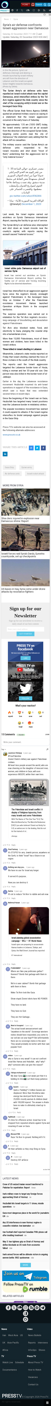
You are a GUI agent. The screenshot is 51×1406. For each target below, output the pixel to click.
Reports (32, 1342)
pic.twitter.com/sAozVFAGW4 (25, 196)
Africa (5, 1350)
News (6, 19)
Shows (42, 1350)
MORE (25, 1265)
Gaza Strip (9, 467)
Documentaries (9, 1370)
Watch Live (7, 1362)
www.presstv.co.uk (11, 434)
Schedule (19, 1362)
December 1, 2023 (31, 204)
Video (30, 1329)
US (21, 1335)
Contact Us (33, 1384)
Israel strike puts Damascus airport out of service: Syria (25, 269)
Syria (15, 19)
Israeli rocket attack (35, 474)
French (39, 4)
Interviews (43, 1342)
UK (3, 1342)
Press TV (31, 1356)
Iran (4, 1335)
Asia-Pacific (13, 1342)
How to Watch (34, 1370)
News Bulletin (34, 1335)
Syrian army (26, 467)
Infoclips (32, 1350)
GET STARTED (25, 634)
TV (2, 1356)
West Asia (13, 1335)
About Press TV (35, 1362)
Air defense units (12, 474)
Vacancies (33, 1377)
